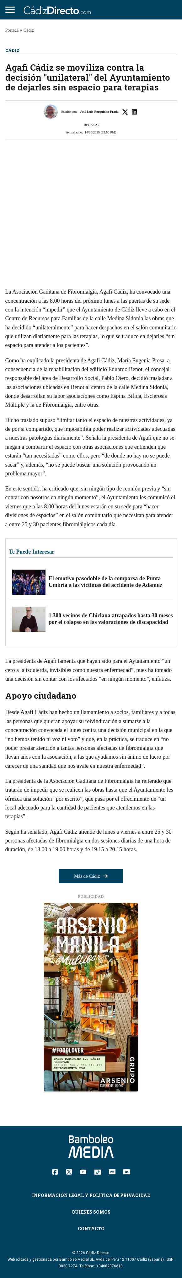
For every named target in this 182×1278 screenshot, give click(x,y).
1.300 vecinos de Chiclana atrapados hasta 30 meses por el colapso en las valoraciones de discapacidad (111, 618)
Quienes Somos (91, 1212)
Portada (12, 30)
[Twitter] (69, 1171)
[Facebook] (55, 1171)
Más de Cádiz (91, 876)
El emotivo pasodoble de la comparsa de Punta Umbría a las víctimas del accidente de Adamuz (105, 581)
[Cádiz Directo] (59, 10)
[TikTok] (97, 1171)
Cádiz (29, 30)
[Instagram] (112, 1171)
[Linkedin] (126, 1171)
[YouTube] (83, 1171)
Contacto (91, 1229)
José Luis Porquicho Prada (99, 111)
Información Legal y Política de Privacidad (91, 1195)
